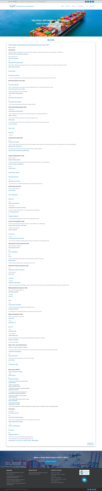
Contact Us (92, 6)
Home (62, 6)
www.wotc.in (11, 440)
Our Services (80, 6)
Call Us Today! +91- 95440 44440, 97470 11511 (28, 1)
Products (73, 6)
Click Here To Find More (51, 461)
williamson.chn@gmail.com (41, 1)
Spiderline (25, 489)
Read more (90, 443)
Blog (87, 6)
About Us (67, 6)
